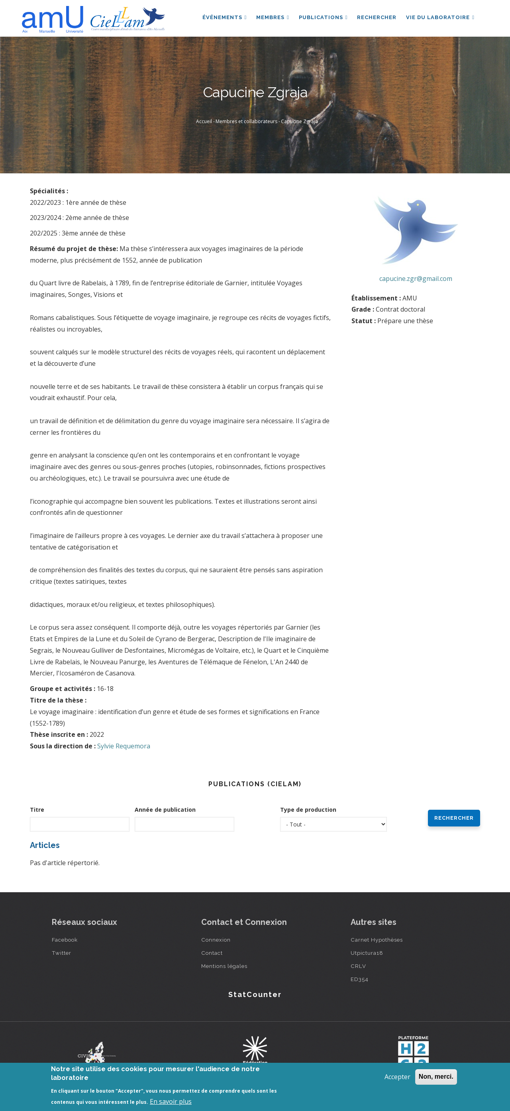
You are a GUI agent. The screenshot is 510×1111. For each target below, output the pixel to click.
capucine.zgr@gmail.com (415, 278)
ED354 (360, 979)
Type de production (308, 809)
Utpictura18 (367, 953)
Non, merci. (436, 1076)
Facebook (65, 939)
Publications (322, 17)
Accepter (397, 1076)
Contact (212, 953)
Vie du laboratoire (440, 17)
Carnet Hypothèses (377, 939)
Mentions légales (224, 966)
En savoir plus (171, 1101)
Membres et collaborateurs (246, 121)
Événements (224, 17)
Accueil (204, 121)
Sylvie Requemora (123, 746)
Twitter (61, 953)
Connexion (216, 939)
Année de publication (165, 809)
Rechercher (376, 17)
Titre (37, 809)
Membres (272, 17)
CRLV (358, 966)
